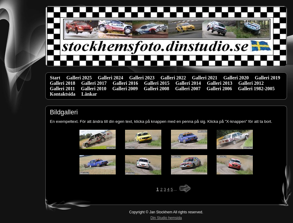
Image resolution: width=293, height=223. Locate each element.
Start (55, 77)
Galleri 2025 (79, 77)
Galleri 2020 (236, 77)
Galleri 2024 (110, 77)
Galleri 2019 (267, 77)
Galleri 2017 (94, 83)
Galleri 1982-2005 (256, 88)
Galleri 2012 (251, 83)
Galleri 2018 (62, 83)
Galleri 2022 (173, 77)
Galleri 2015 (156, 83)
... (175, 189)
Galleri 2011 (62, 88)
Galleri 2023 (142, 77)
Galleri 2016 (125, 83)
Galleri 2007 (188, 88)
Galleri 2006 (219, 88)
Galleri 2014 (188, 83)
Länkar (89, 94)
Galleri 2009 (125, 88)
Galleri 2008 (156, 88)
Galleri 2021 (204, 77)
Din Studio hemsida (166, 218)
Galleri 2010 (93, 88)
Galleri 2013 (219, 83)
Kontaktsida (62, 94)
